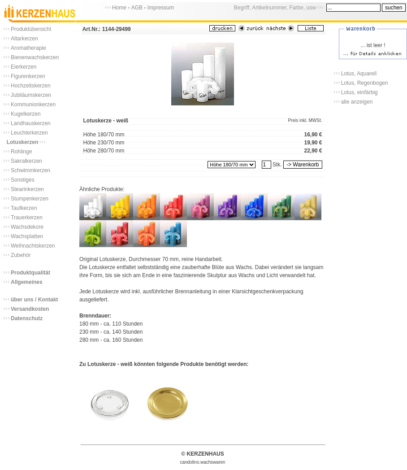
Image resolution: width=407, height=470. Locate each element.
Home (119, 7)
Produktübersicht (31, 29)
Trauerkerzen (27, 217)
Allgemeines (27, 282)
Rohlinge (21, 151)
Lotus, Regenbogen (364, 83)
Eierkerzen (23, 67)
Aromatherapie (28, 48)
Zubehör (21, 255)
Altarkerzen (24, 38)
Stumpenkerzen (29, 199)
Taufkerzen (24, 208)
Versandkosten (30, 309)
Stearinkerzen (27, 189)
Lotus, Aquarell (359, 73)
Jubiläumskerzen (31, 95)
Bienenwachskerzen (35, 57)
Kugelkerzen (26, 114)
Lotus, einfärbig (359, 92)
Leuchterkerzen (29, 133)
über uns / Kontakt (34, 299)
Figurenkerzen (28, 76)
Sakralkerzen (26, 161)
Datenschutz (27, 318)
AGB (137, 7)
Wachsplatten (27, 236)
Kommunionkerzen (33, 104)
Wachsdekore (27, 227)
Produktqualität (30, 273)
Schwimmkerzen (30, 170)
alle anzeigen (357, 102)
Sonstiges (23, 180)
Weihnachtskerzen (33, 246)
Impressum (160, 7)
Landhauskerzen (31, 123)
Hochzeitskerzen (31, 86)
